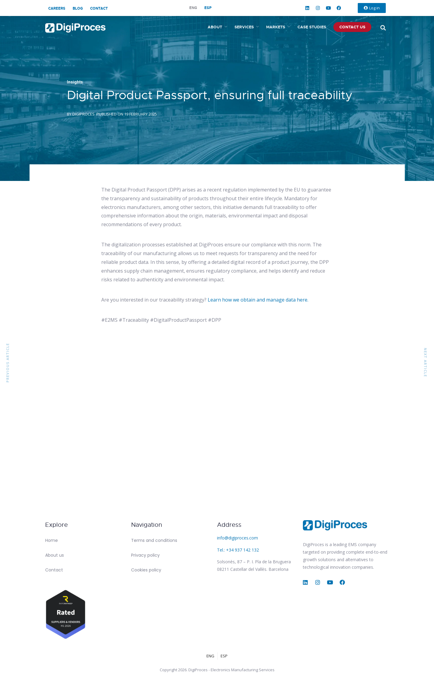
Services (244, 27)
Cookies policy (146, 570)
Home (51, 540)
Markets (275, 27)
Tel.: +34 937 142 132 (238, 550)
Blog (78, 8)
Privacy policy (145, 555)
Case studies (311, 27)
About (215, 27)
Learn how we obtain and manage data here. (258, 299)
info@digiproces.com (237, 538)
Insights (75, 82)
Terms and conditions (154, 540)
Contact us (352, 27)
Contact (99, 8)
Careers (56, 8)
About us (54, 555)
